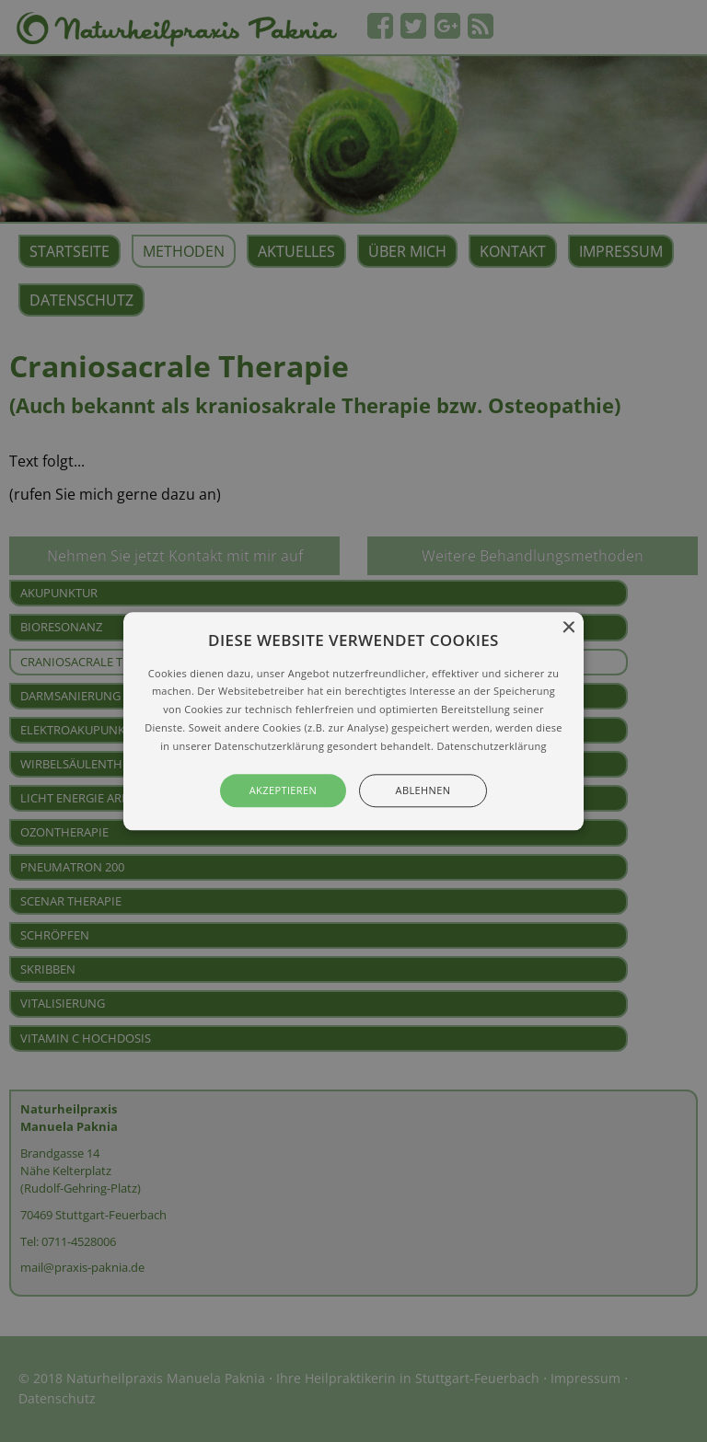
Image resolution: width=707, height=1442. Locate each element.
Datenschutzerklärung (491, 746)
